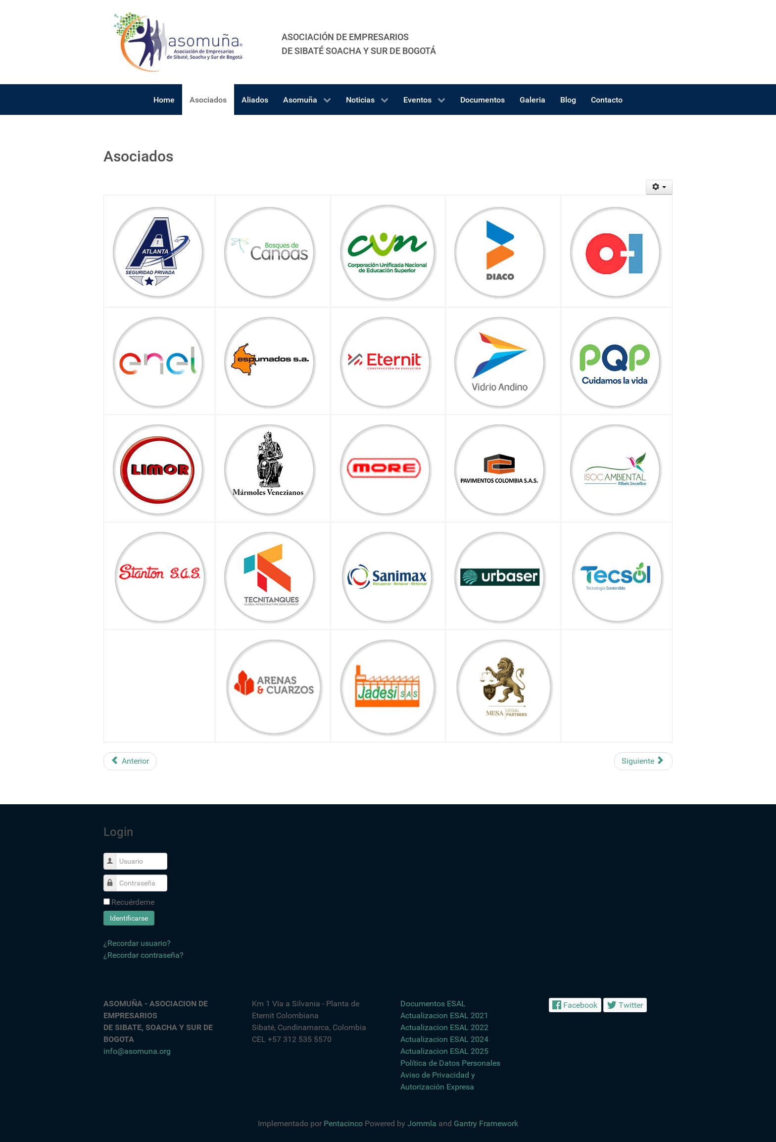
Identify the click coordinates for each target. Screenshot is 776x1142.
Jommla (421, 1123)
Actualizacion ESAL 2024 (444, 1039)
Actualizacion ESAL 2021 (444, 1015)
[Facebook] (575, 1005)
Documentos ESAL (433, 1003)
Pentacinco (343, 1123)
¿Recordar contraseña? (143, 955)
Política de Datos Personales (450, 1063)
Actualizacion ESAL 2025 (444, 1051)
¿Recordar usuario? (137, 943)
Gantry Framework (486, 1123)
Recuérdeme (132, 902)
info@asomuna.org (137, 1051)
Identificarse (129, 918)
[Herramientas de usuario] (659, 187)
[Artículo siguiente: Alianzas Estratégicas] (643, 761)
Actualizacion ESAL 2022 (444, 1027)
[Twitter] (625, 1005)
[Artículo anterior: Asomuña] (129, 761)
